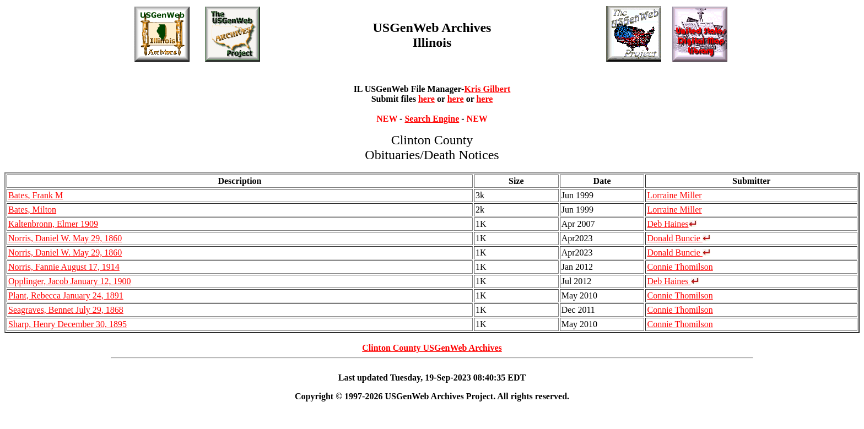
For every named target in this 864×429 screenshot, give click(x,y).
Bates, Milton (32, 209)
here (426, 99)
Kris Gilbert (487, 89)
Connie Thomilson (679, 266)
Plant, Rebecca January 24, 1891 (65, 295)
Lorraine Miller (674, 195)
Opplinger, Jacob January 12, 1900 (69, 281)
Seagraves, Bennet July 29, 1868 (65, 309)
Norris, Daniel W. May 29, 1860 (65, 238)
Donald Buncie (678, 238)
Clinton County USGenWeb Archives (432, 347)
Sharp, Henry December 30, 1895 (67, 324)
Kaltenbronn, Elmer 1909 (53, 224)
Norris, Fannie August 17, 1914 (64, 266)
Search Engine (431, 118)
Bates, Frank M (35, 195)
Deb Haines (671, 224)
